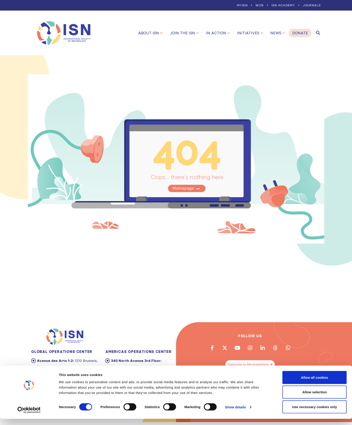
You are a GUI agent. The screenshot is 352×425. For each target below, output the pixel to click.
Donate (300, 33)
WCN (259, 5)
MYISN (242, 5)
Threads (280, 348)
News (275, 33)
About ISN (148, 33)
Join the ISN (182, 33)
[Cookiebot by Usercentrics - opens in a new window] (29, 416)
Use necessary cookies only (314, 413)
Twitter (220, 348)
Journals (312, 5)
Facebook (204, 348)
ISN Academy (283, 5)
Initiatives (248, 33)
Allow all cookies (314, 383)
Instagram (250, 348)
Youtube (235, 348)
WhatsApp (295, 348)
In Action (216, 33)
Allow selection (314, 398)
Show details (235, 413)
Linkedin (265, 348)
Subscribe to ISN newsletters (250, 367)
